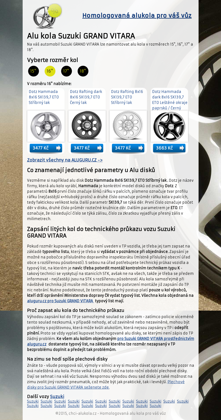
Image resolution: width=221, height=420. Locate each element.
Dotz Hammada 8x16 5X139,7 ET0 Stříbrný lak (44, 97)
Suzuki (57, 396)
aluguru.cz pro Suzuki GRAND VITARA (60, 301)
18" (83, 71)
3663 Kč (164, 148)
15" (33, 71)
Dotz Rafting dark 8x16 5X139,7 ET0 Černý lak (86, 97)
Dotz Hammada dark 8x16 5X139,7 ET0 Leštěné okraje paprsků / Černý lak (170, 102)
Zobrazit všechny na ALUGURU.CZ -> (65, 160)
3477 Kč (41, 148)
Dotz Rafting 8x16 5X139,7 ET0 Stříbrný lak (127, 97)
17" (66, 71)
